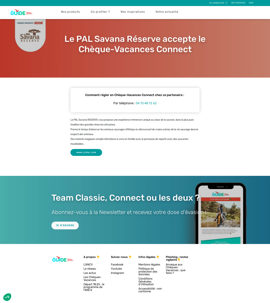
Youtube (116, 268)
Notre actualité (167, 11)
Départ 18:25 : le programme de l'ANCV (94, 287)
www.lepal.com (86, 152)
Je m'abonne (65, 225)
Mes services (238, 3)
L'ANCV (88, 264)
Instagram (117, 273)
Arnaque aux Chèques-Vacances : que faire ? (175, 269)
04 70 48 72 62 (146, 103)
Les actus (90, 273)
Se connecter (218, 3)
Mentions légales (149, 264)
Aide (251, 3)
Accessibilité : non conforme (150, 290)
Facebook (117, 264)
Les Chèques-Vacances (93, 278)
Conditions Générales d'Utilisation (146, 281)
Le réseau (90, 268)
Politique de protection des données (147, 271)
